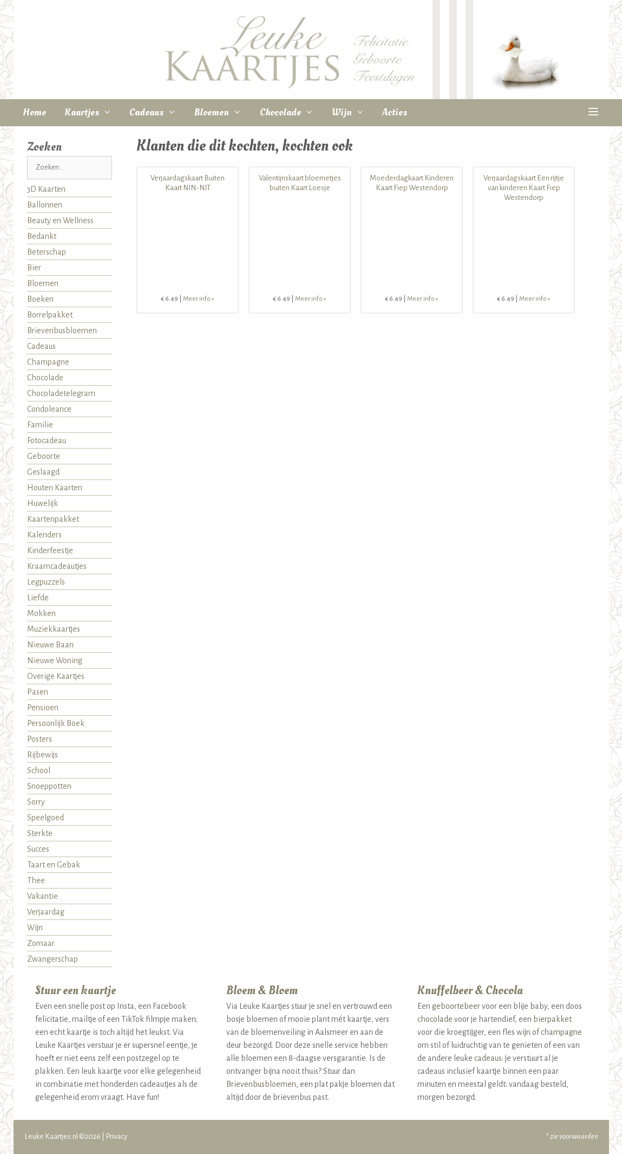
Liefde (38, 597)
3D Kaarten (46, 189)
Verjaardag (45, 911)
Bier (34, 267)
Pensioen (42, 707)
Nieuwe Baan (50, 644)
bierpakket (552, 1019)
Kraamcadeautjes (57, 566)
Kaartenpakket (53, 519)
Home (34, 112)
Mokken (41, 613)
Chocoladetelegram (61, 393)
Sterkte (40, 833)
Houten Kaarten (54, 487)
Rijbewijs (42, 754)
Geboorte (43, 456)
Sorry (36, 802)
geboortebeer (456, 1006)
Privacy (116, 1136)
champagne (561, 1032)
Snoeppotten (49, 786)
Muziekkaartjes (53, 629)
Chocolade (291, 112)
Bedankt (41, 236)
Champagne (48, 362)
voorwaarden (578, 1136)
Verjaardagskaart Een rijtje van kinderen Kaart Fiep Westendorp (523, 188)
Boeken (40, 299)
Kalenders (44, 534)
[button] (593, 112)
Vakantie (42, 896)
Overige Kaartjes (55, 676)
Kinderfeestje (50, 550)
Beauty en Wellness (60, 220)
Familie (40, 424)
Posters (39, 739)
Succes (38, 849)
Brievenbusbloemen (62, 330)
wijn (523, 1032)
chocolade (435, 1019)
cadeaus (488, 1058)
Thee (36, 880)
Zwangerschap (52, 959)
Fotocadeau (46, 440)
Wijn (353, 112)
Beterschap (46, 252)
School (38, 770)
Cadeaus (157, 112)
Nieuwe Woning (54, 660)
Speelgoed (45, 817)
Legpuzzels (46, 582)
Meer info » (198, 298)
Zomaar (41, 943)
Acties (394, 112)
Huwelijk (42, 503)
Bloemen (222, 112)
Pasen (37, 692)
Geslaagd (43, 472)
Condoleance (49, 409)
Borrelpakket (50, 314)
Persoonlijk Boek (55, 723)
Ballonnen (44, 204)
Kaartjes (92, 112)
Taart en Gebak (53, 864)
